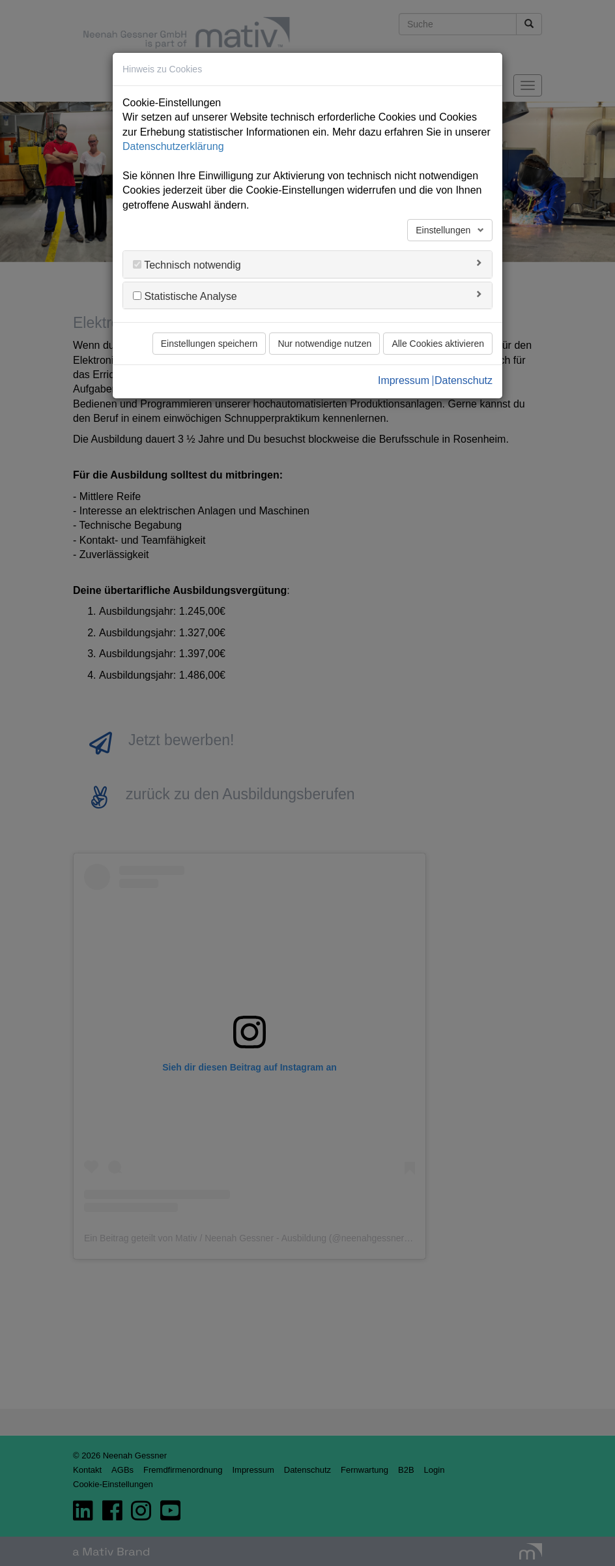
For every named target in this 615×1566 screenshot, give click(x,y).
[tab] (307, 264)
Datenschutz (464, 381)
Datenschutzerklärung (173, 146)
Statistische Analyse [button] (189, 296)
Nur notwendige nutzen (324, 343)
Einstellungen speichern (209, 343)
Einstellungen (444, 230)
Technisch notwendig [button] (191, 265)
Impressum (403, 381)
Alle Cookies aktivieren (438, 343)
